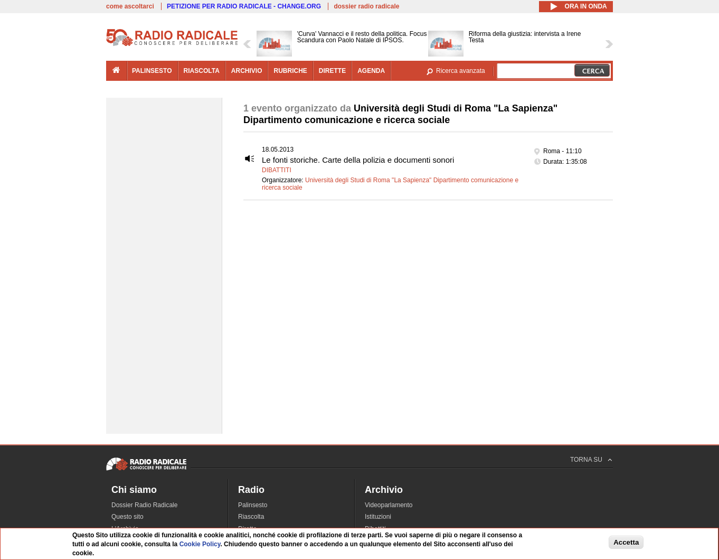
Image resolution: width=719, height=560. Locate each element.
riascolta (202, 70)
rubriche (290, 70)
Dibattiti (276, 170)
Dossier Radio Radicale (144, 505)
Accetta (626, 542)
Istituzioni (378, 516)
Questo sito (127, 516)
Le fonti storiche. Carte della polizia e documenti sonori (358, 159)
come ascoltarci (130, 6)
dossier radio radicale (366, 6)
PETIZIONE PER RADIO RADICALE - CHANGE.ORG (244, 6)
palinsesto (152, 70)
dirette (332, 70)
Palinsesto (252, 505)
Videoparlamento (389, 505)
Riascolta (251, 516)
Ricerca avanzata (460, 70)
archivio (246, 70)
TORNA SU (586, 459)
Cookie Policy (200, 544)
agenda (371, 70)
